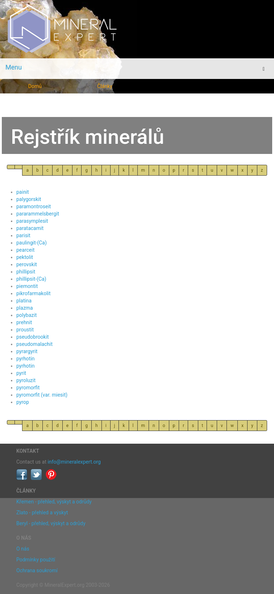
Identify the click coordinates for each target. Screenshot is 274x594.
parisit (23, 235)
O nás (22, 549)
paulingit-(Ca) (31, 243)
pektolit (24, 257)
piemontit (27, 286)
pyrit (21, 373)
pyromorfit (28, 387)
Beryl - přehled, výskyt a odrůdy (51, 523)
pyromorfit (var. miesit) (41, 395)
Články (104, 86)
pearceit (25, 250)
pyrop (22, 402)
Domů (35, 86)
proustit (25, 329)
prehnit (24, 322)
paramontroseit (33, 206)
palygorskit (28, 199)
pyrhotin (25, 358)
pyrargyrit (26, 351)
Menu (13, 67)
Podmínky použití (35, 559)
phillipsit (25, 272)
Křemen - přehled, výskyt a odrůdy (54, 502)
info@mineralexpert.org (74, 462)
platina (24, 301)
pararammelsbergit (37, 214)
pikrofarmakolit (33, 293)
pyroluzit (26, 380)
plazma (24, 308)
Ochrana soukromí (37, 570)
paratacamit (29, 228)
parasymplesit (32, 221)
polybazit (26, 315)
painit (22, 192)
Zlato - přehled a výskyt (42, 512)
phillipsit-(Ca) (31, 279)
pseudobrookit (32, 337)
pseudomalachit (34, 344)
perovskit (26, 264)
